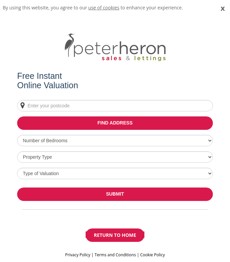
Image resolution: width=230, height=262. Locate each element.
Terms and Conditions (115, 255)
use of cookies (104, 7)
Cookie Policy (152, 255)
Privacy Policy (78, 255)
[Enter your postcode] (115, 105)
